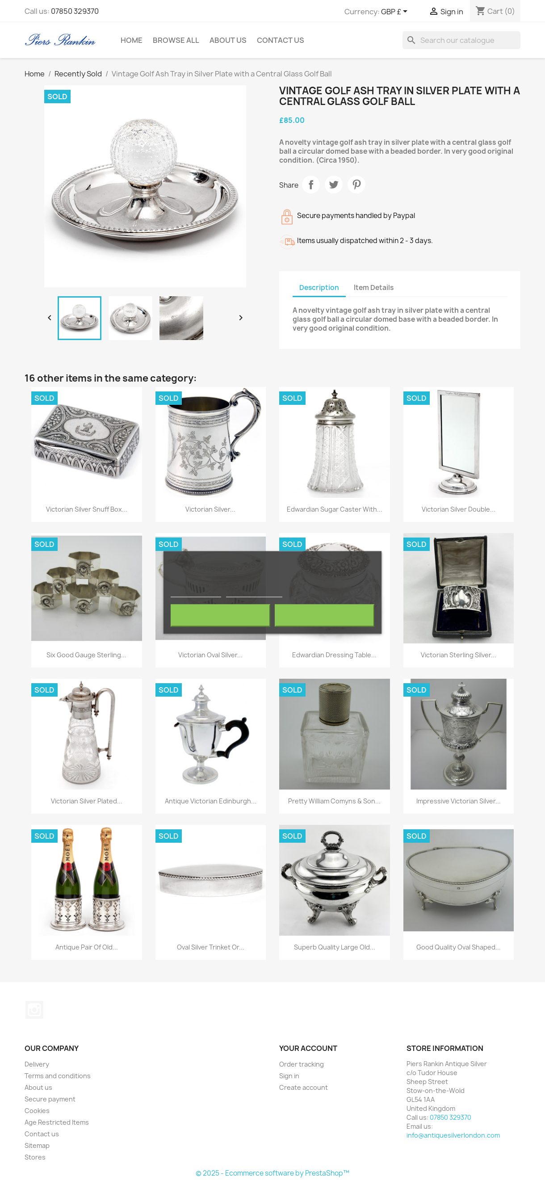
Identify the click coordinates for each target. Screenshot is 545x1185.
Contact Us (280, 40)
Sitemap (37, 1145)
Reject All (220, 615)
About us (228, 40)
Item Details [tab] (374, 287)
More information (196, 593)
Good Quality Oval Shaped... (458, 947)
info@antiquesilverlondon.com (453, 1135)
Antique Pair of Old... (86, 947)
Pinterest (356, 184)
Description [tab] (319, 287)
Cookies (37, 1110)
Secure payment (50, 1099)
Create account (303, 1087)
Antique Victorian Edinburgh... (210, 801)
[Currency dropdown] (396, 12)
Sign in (289, 1076)
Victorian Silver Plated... (86, 801)
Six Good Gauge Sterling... (86, 655)
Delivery (37, 1064)
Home (132, 40)
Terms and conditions (58, 1076)
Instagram (34, 1010)
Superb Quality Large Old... (334, 947)
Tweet (334, 184)
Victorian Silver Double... (458, 509)
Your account (308, 1048)
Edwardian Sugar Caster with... (334, 509)
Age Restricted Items (57, 1122)
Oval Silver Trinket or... (210, 947)
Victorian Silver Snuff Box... (86, 509)
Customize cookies (254, 593)
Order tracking (301, 1064)
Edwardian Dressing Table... (334, 655)
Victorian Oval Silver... (210, 655)
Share (311, 184)
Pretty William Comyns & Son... (334, 801)
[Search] (461, 40)
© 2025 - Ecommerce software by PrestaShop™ (272, 1173)
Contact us (42, 1134)
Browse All (176, 40)
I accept (324, 615)
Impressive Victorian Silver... (458, 801)
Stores (35, 1157)
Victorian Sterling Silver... (458, 655)
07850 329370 (75, 11)
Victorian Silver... (210, 509)
